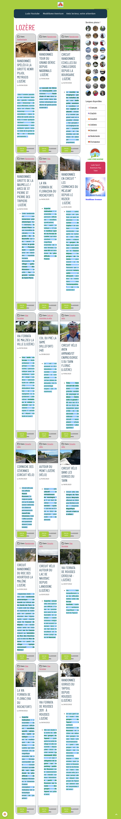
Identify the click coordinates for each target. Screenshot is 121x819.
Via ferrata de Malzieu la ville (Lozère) (25, 339)
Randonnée (51, 37)
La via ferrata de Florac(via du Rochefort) (47, 189)
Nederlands (94, 136)
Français (92, 107)
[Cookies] (5, 814)
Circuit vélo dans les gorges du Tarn (69, 473)
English (92, 113)
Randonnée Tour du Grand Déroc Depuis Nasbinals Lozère (47, 64)
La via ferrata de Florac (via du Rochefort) (24, 697)
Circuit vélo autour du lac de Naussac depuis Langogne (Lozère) (47, 577)
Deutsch (92, 130)
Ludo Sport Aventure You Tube (95, 168)
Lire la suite (22, 149)
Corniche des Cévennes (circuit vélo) (25, 470)
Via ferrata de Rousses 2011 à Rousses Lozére (46, 709)
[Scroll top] (116, 814)
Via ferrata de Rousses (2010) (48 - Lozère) (68, 573)
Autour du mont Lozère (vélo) (47, 470)
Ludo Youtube (32, 13)
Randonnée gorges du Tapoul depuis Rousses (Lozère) (68, 689)
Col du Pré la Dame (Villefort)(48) (48, 343)
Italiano (92, 125)
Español (92, 119)
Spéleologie (22, 39)
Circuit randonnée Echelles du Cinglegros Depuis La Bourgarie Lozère (69, 66)
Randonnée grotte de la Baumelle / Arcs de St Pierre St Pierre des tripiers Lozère (25, 190)
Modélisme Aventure (53, 13)
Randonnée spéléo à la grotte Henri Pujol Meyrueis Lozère (25, 71)
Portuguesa (94, 142)
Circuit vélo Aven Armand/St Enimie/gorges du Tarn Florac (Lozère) (69, 357)
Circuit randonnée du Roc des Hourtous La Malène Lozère (25, 574)
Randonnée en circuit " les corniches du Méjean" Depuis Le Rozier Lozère (69, 188)
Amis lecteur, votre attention (80, 13)
